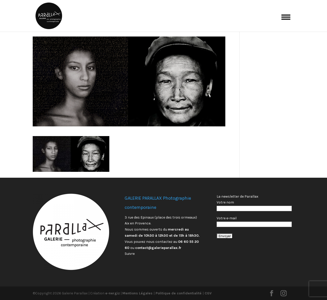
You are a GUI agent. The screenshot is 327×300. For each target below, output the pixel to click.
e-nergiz (112, 293)
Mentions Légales (138, 293)
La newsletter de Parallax (237, 196)
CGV (208, 293)
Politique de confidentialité (179, 293)
